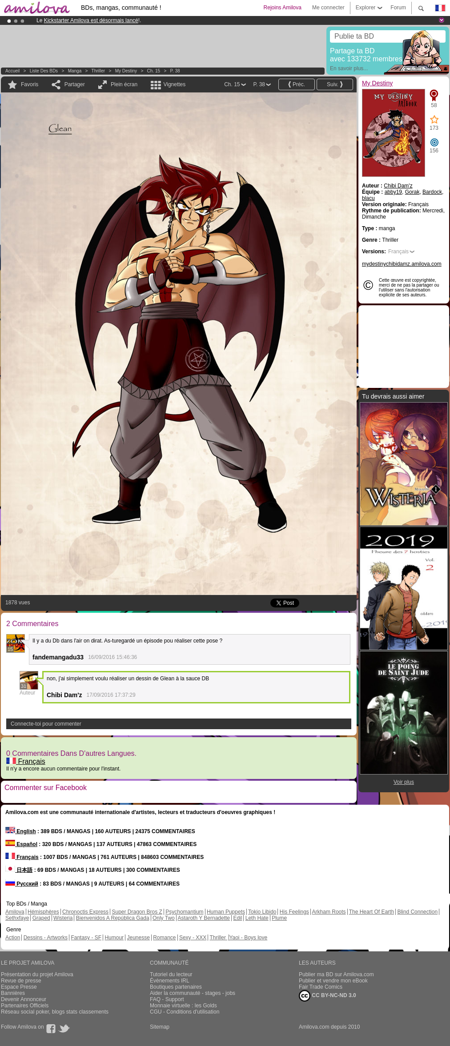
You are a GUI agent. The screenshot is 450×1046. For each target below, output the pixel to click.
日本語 (18, 870)
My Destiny (126, 70)
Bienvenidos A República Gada (112, 918)
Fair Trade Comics (320, 987)
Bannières (13, 993)
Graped (41, 918)
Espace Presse (19, 987)
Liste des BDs (44, 70)
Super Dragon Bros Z (137, 912)
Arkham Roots (329, 912)
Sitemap (159, 1027)
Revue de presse (21, 981)
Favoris (29, 84)
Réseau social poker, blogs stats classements (54, 1012)
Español (21, 844)
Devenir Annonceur (23, 999)
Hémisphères (43, 912)
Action (12, 937)
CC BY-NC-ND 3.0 (327, 996)
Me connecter (328, 7)
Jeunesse (138, 937)
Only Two (164, 918)
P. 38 (175, 70)
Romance (164, 937)
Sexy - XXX (192, 937)
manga (75, 70)
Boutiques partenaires (176, 987)
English (20, 831)
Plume (279, 918)
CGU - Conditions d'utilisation (184, 1012)
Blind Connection (417, 912)
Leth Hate (257, 918)
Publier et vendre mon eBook (333, 981)
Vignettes (174, 84)
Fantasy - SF (86, 937)
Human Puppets (226, 912)
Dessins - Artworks (46, 937)
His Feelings (294, 912)
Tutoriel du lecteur (171, 974)
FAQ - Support (167, 999)
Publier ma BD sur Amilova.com (336, 974)
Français (25, 761)
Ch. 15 (153, 70)
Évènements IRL (169, 981)
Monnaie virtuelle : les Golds (183, 1005)
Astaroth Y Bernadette (203, 918)
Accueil (12, 70)
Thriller (99, 70)
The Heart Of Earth (371, 912)
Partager (74, 84)
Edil (237, 918)
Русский (21, 884)
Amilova (14, 912)
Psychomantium (184, 912)
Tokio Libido (262, 912)
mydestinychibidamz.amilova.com (402, 264)
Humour (114, 937)
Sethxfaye (17, 918)
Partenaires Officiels (24, 1005)
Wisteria (62, 918)
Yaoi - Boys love (248, 937)
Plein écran (124, 84)
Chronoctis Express (85, 912)
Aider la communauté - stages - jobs (192, 993)
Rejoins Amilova (282, 7)
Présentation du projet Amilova (37, 974)
